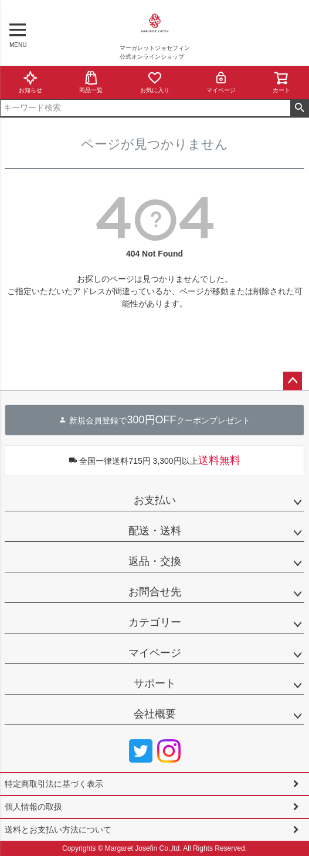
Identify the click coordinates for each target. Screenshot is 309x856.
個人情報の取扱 (33, 806)
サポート (155, 683)
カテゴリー (154, 622)
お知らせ (30, 81)
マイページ (221, 81)
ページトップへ (292, 381)
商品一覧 (91, 81)
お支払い (155, 500)
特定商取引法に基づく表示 (54, 783)
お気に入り (154, 81)
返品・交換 (154, 561)
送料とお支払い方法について (58, 829)
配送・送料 (154, 531)
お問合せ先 (154, 592)
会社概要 (155, 714)
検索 (299, 108)
